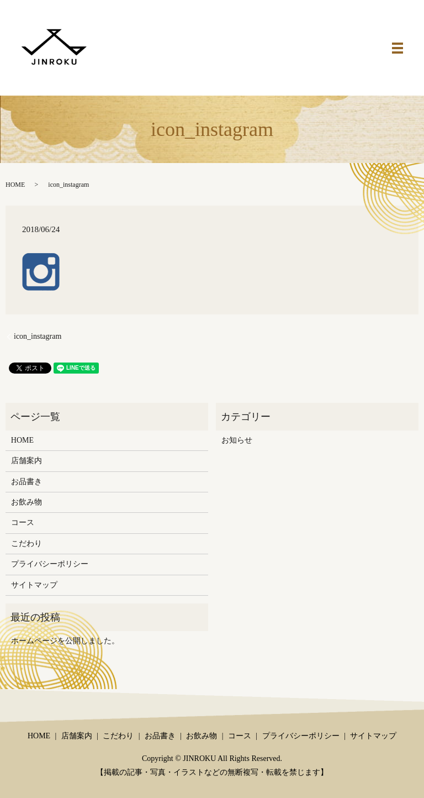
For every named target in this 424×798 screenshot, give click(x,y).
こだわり (26, 543)
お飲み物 (26, 502)
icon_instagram (37, 336)
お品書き (26, 481)
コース (22, 522)
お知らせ (236, 440)
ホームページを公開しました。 (65, 641)
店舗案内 (26, 460)
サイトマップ (34, 585)
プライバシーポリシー (49, 564)
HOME (15, 184)
